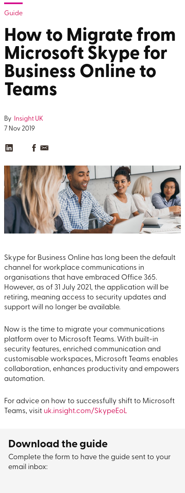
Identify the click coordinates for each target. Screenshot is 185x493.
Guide (13, 13)
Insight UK (28, 119)
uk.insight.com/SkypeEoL (85, 411)
